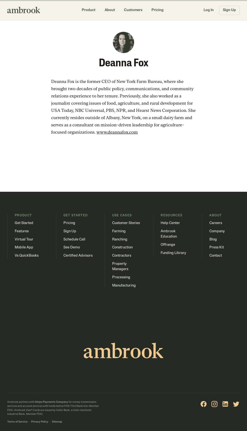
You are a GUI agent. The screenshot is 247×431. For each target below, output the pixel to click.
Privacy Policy (39, 422)
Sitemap (57, 422)
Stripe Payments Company (51, 402)
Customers (133, 10)
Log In (209, 10)
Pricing (157, 10)
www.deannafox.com (117, 132)
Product (89, 10)
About (110, 10)
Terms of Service (17, 422)
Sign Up (229, 10)
